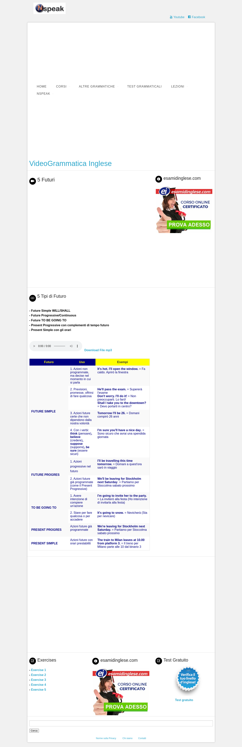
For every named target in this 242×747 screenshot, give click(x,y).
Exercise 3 (38, 679)
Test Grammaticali (144, 86)
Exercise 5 (38, 689)
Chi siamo (128, 738)
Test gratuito (184, 700)
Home (42, 86)
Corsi (61, 86)
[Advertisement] (123, 52)
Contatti (142, 738)
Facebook (198, 17)
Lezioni (177, 86)
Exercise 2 (38, 674)
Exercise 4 (38, 684)
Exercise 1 (38, 670)
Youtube (178, 17)
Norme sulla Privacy (106, 738)
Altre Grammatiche (97, 86)
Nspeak (43, 93)
